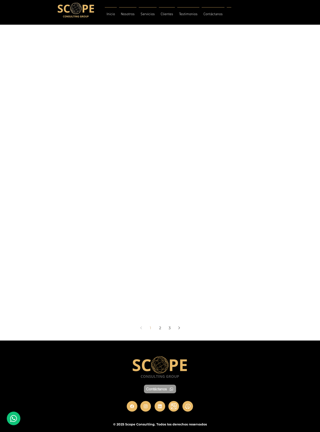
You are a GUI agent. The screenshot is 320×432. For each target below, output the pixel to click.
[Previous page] (141, 328)
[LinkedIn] (160, 406)
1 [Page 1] (150, 328)
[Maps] (173, 406)
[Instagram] (145, 406)
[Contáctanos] (160, 389)
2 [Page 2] (160, 328)
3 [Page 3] (170, 328)
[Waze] (187, 406)
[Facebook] (132, 406)
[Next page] (179, 328)
